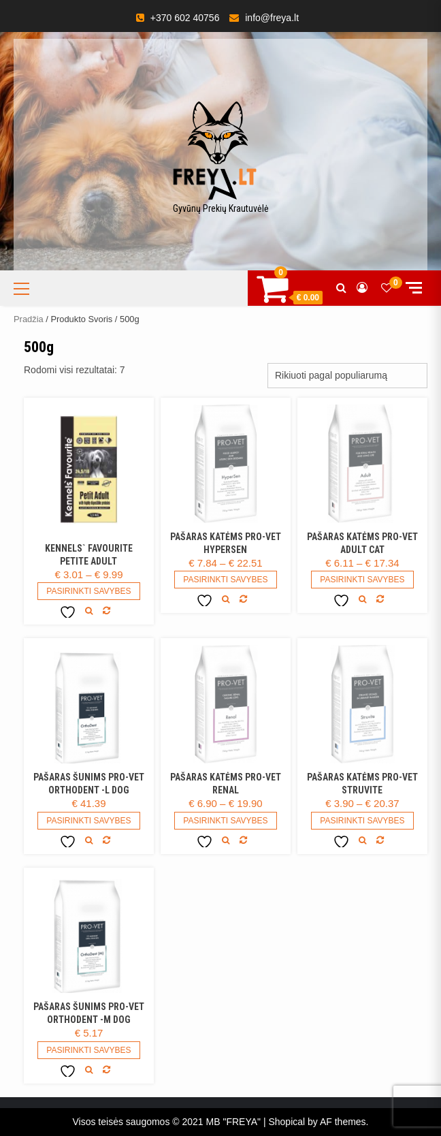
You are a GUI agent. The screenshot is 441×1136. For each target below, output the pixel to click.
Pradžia (29, 319)
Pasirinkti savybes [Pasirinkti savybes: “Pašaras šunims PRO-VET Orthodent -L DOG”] (88, 820)
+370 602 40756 (185, 17)
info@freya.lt (272, 17)
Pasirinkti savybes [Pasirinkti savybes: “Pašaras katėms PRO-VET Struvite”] (362, 820)
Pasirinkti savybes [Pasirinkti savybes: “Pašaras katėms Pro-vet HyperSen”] (225, 579)
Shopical (286, 1121)
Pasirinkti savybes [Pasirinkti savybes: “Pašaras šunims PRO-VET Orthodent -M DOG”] (88, 1050)
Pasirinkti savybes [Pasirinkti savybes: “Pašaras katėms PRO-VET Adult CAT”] (362, 579)
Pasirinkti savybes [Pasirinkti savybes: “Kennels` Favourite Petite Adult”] (88, 591)
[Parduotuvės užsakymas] (347, 375)
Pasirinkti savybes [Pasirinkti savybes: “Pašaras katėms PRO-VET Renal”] (225, 820)
